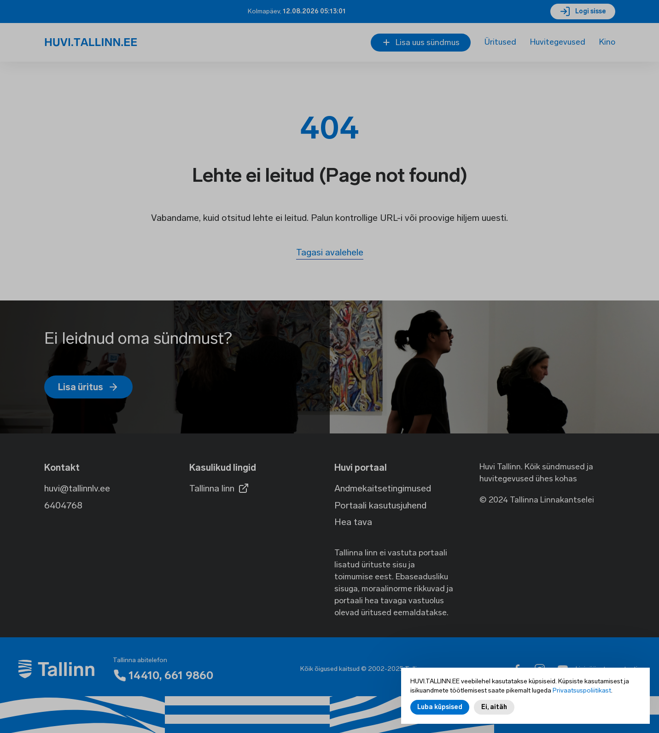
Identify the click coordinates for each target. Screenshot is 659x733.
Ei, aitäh (494, 707)
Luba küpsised (439, 707)
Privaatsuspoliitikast (582, 690)
